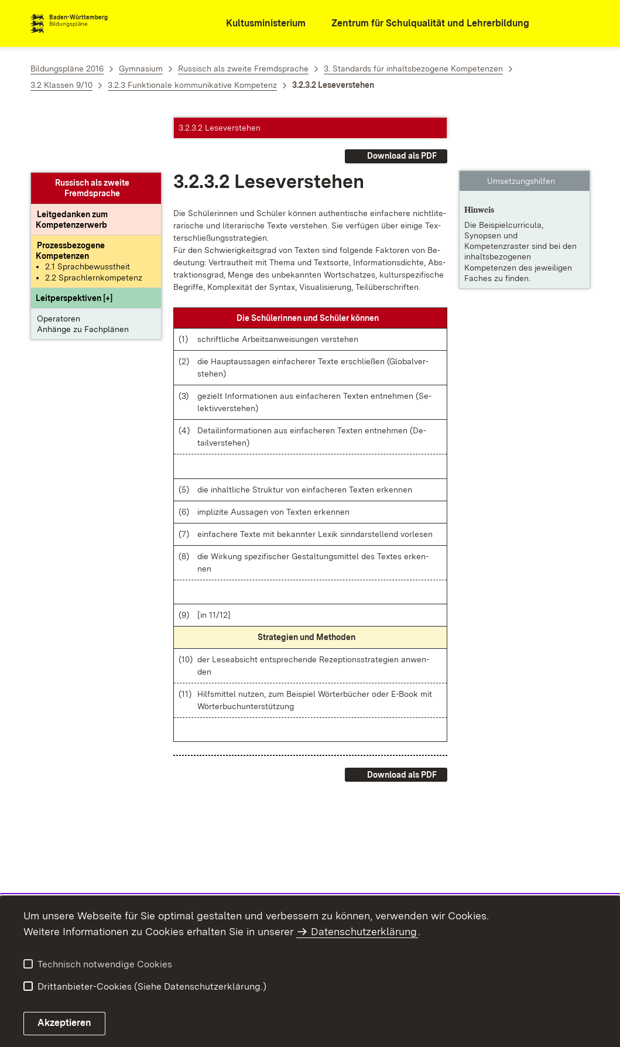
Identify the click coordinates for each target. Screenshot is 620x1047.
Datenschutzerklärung (364, 931)
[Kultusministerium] (258, 24)
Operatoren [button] (58, 263)
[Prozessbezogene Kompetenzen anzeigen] (70, 196)
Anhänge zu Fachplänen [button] (83, 274)
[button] (74, 243)
